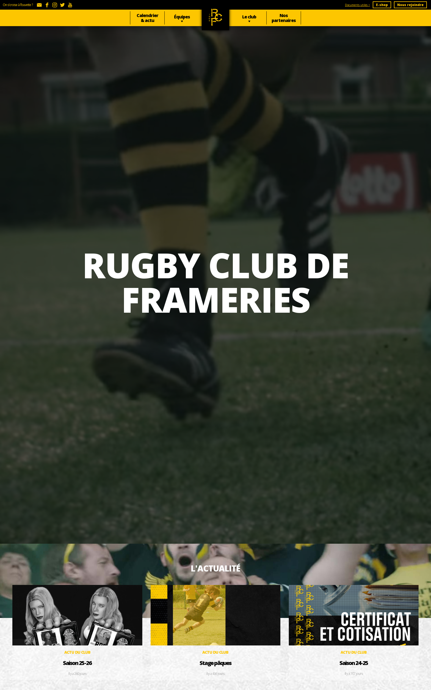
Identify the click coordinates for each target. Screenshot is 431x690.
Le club (249, 17)
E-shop (382, 4)
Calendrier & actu (147, 17)
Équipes (182, 17)
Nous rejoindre (410, 4)
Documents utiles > (357, 5)
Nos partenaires (284, 17)
